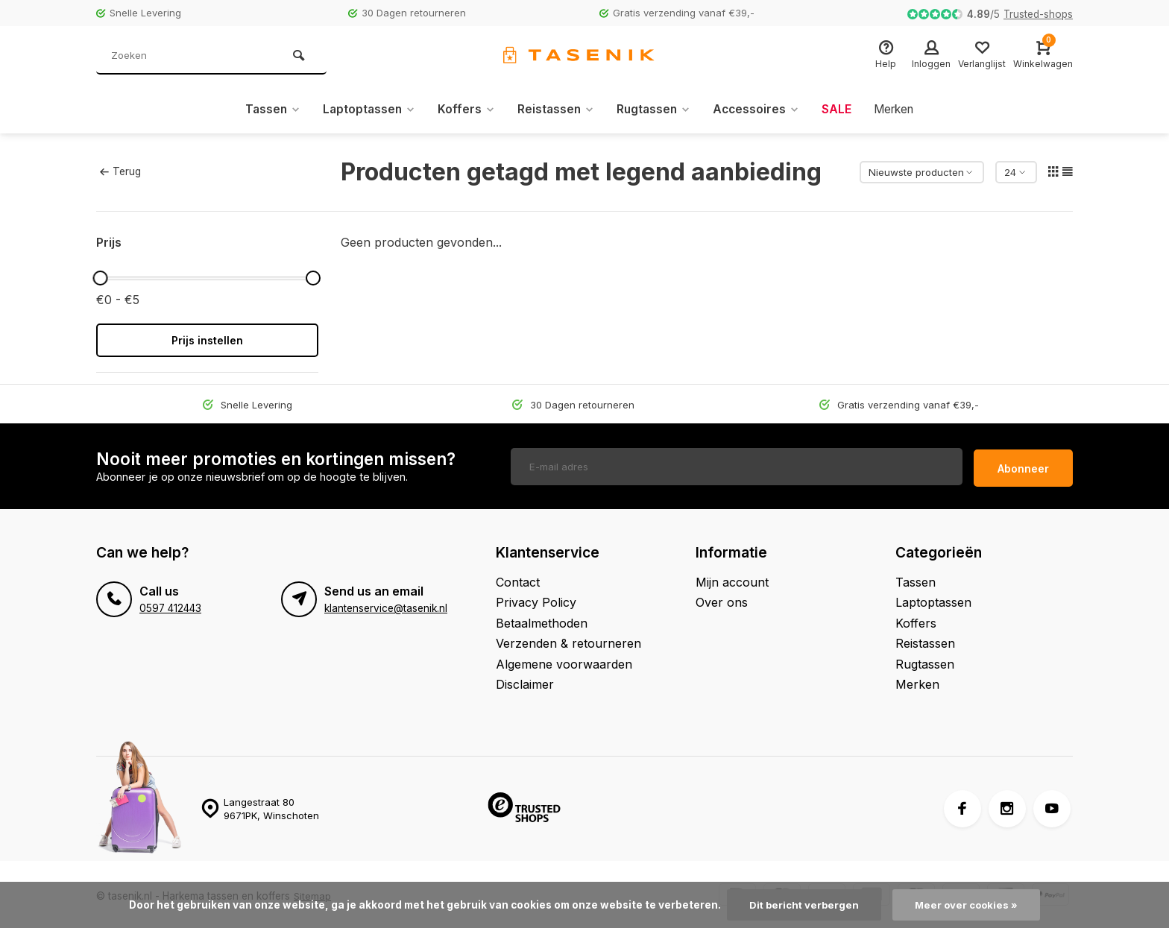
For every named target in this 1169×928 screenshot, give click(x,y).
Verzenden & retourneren (568, 639)
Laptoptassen (364, 109)
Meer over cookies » (968, 905)
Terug (120, 171)
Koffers (463, 109)
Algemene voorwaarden (564, 660)
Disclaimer (525, 680)
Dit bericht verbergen (802, 905)
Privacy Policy (536, 598)
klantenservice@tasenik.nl (385, 604)
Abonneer (1023, 464)
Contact (518, 578)
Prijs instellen (207, 340)
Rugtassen (654, 109)
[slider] (99, 278)
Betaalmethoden (541, 619)
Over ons (722, 598)
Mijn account (732, 578)
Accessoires (759, 109)
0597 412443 (170, 604)
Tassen (265, 109)
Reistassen (553, 109)
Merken (900, 109)
